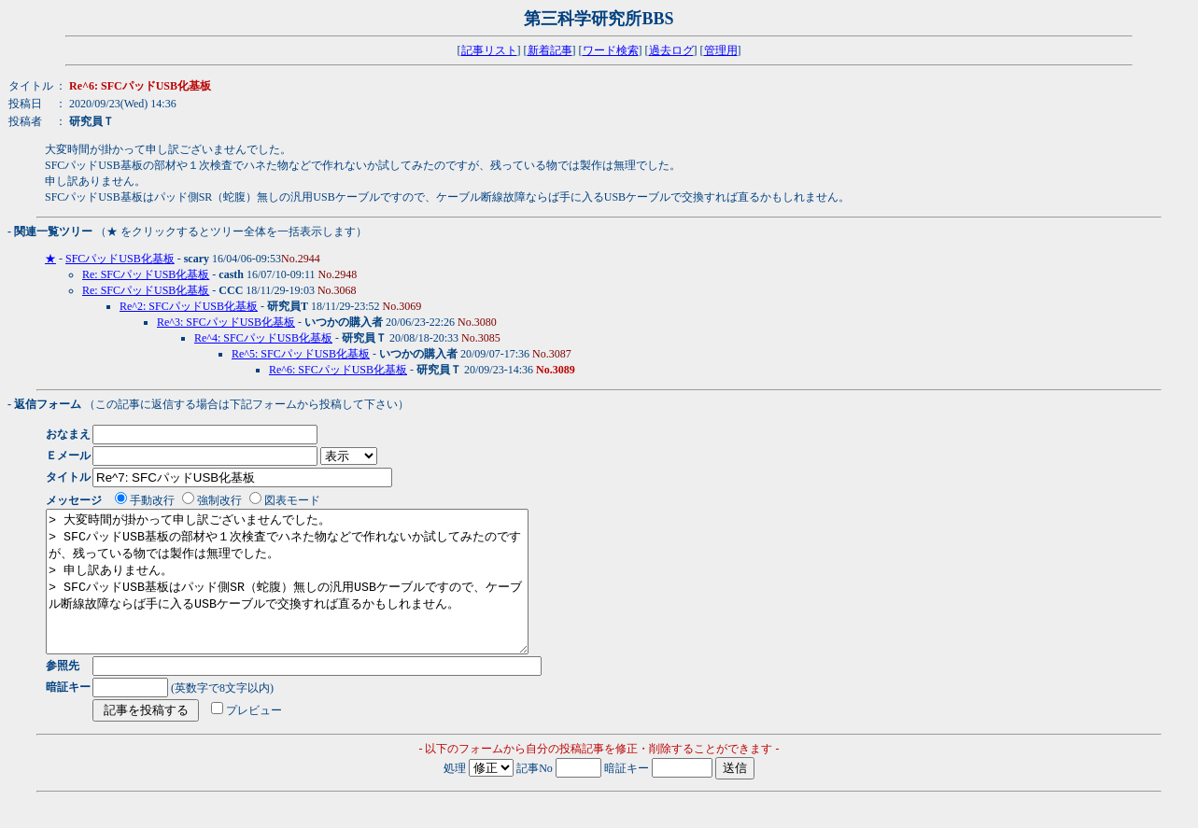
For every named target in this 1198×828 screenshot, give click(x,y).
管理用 (721, 50)
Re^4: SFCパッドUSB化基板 (263, 337)
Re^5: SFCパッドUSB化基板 (301, 353)
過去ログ (671, 50)
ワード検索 (611, 50)
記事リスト (489, 50)
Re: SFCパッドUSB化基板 (145, 274)
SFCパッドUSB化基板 (120, 258)
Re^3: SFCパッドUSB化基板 (226, 322)
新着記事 (550, 50)
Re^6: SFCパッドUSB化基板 (338, 369)
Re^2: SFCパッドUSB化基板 (189, 306)
